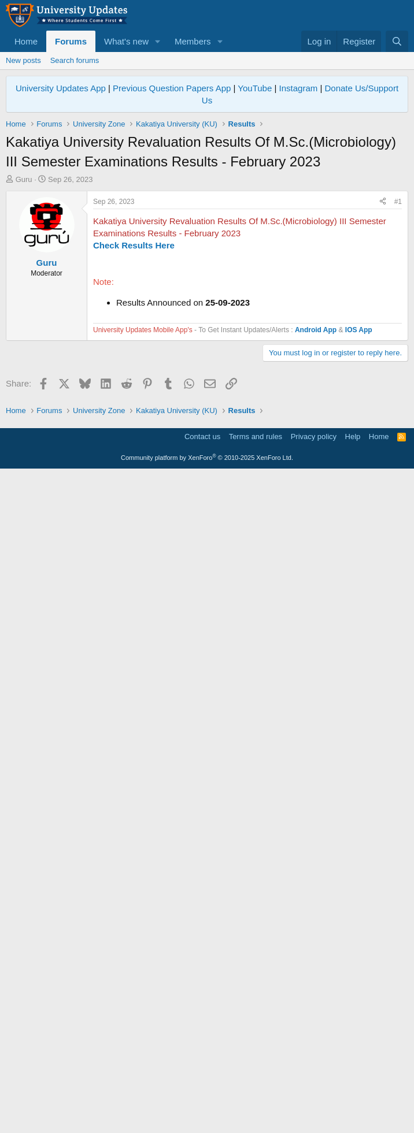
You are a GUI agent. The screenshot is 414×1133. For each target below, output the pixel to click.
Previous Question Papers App (172, 88)
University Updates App (61, 88)
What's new (126, 41)
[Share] (382, 363)
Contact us (202, 1095)
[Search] (397, 41)
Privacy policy (314, 1095)
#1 (398, 363)
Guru (24, 179)
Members (193, 41)
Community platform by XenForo (207, 1116)
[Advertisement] (207, 271)
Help (353, 1095)
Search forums (74, 60)
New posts (23, 60)
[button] (158, 41)
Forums (71, 41)
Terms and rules (255, 1095)
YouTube (255, 88)
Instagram (298, 88)
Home (26, 41)
